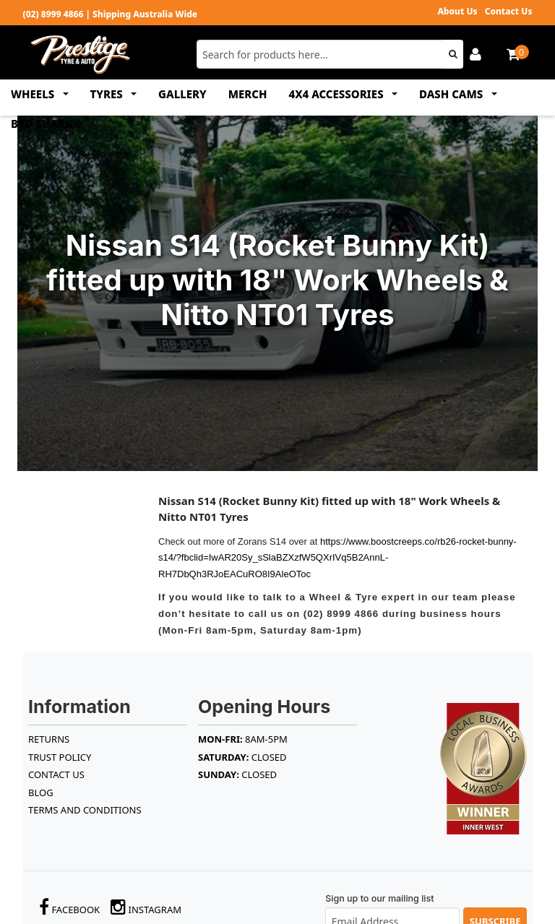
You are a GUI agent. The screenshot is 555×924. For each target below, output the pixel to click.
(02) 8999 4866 (53, 14)
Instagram (146, 907)
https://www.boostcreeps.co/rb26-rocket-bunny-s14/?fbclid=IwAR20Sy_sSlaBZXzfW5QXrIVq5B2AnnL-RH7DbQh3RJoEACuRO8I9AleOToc (337, 557)
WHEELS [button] (34, 94)
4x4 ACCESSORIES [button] (338, 94)
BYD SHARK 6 (46, 123)
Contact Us (509, 11)
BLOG (40, 792)
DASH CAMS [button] (452, 94)
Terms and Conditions (85, 809)
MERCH (247, 94)
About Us (457, 11)
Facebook (69, 907)
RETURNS (48, 739)
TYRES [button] (108, 94)
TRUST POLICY (59, 757)
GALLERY (182, 94)
